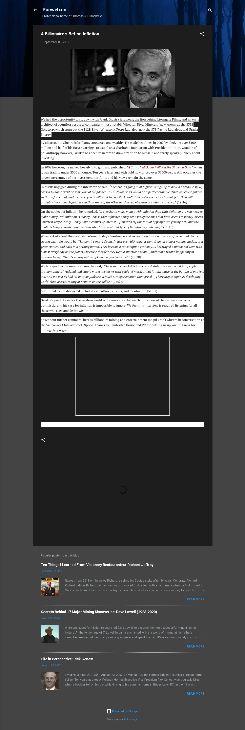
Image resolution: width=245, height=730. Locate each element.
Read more (195, 599)
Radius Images (131, 719)
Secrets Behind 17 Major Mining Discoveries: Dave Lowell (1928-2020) (99, 612)
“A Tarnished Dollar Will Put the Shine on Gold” (159, 167)
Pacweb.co (54, 10)
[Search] (210, 11)
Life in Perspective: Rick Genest (67, 659)
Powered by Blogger (122, 711)
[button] (202, 34)
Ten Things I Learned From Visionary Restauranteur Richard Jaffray (97, 565)
